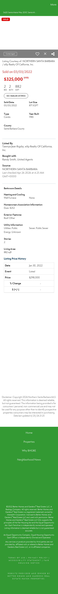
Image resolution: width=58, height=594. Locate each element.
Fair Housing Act (24, 522)
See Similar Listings (16, 96)
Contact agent (10, 54)
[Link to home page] (3, 4)
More (53, 4)
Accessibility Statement (25, 560)
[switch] (37, 54)
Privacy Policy (38, 558)
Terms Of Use (17, 558)
